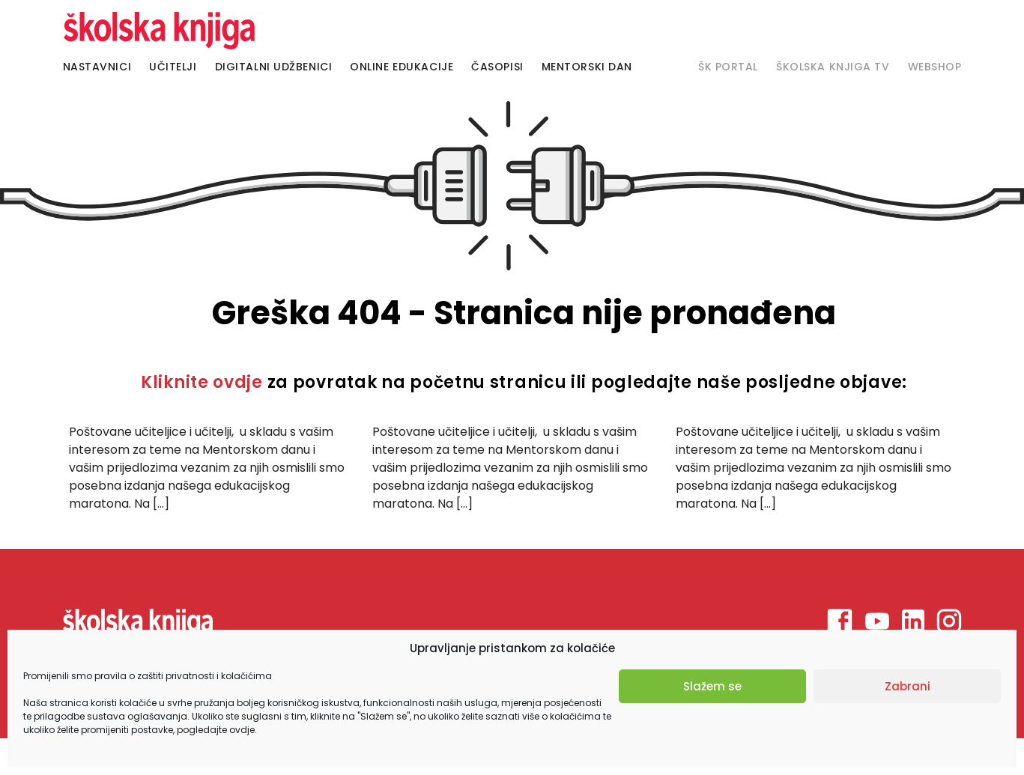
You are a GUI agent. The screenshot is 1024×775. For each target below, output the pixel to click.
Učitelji (172, 66)
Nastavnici (97, 66)
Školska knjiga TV (833, 66)
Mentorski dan (587, 66)
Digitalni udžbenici (274, 66)
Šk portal (728, 66)
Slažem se (712, 686)
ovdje (242, 729)
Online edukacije (401, 66)
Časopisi (497, 66)
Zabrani (907, 686)
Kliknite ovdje (202, 382)
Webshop (935, 66)
